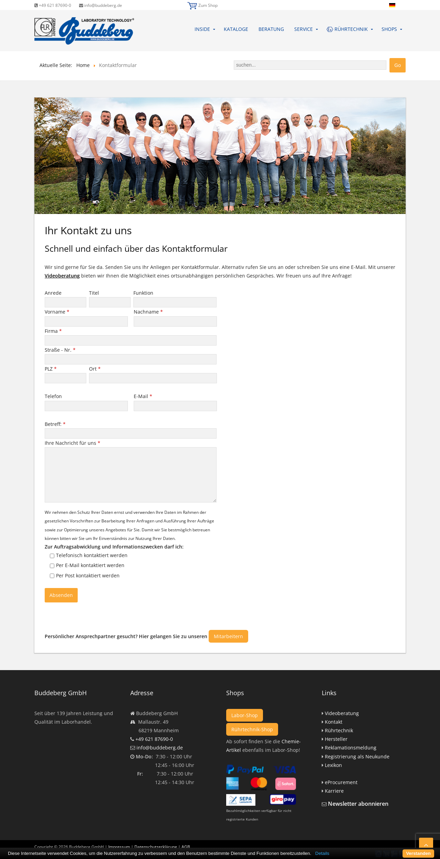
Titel (94, 293)
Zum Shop (208, 5)
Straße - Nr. (60, 350)
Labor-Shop (244, 715)
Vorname (57, 311)
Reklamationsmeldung (350, 747)
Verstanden (418, 853)
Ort (95, 368)
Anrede (54, 293)
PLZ (51, 368)
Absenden (61, 595)
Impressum (119, 847)
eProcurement (341, 782)
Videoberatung (62, 275)
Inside (202, 29)
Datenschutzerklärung (155, 847)
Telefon (54, 396)
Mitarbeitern (228, 636)
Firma (53, 331)
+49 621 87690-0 (52, 5)
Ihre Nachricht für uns (72, 443)
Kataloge (236, 29)
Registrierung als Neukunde (357, 756)
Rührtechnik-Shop (252, 729)
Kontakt (333, 722)
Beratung (271, 29)
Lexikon (333, 765)
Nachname (148, 311)
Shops (389, 29)
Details (322, 853)
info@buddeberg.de (100, 5)
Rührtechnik (339, 730)
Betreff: (55, 424)
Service (303, 29)
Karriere (334, 791)
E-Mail (143, 396)
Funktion (144, 293)
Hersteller (336, 739)
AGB (186, 847)
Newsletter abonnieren (358, 803)
